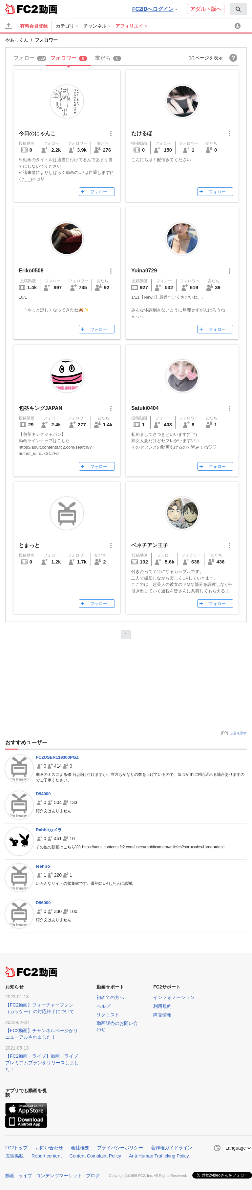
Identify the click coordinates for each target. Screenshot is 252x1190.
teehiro (43, 866)
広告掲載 (14, 1155)
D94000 (43, 793)
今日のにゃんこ (37, 133)
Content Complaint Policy (95, 1155)
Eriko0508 (31, 270)
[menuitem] (238, 9)
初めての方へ (110, 997)
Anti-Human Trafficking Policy (159, 1155)
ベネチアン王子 (149, 545)
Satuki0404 (145, 408)
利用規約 (162, 1006)
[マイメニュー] (238, 26)
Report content (47, 1155)
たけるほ (141, 133)
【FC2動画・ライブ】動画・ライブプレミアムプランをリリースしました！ (42, 1062)
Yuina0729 (144, 270)
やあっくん (16, 40)
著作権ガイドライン (171, 1147)
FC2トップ (16, 1147)
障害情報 (162, 1014)
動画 (9, 1174)
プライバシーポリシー (120, 1147)
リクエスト (107, 1014)
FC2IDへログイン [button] (155, 9)
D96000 (43, 902)
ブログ (93, 1174)
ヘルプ (103, 1006)
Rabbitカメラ (49, 829)
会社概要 (80, 1147)
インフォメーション (174, 997)
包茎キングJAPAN (40, 408)
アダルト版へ (205, 9)
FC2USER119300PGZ (57, 757)
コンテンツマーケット (59, 1174)
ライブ (25, 1174)
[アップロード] (8, 26)
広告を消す (238, 733)
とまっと (29, 545)
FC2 (21, 8)
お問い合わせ (49, 1147)
